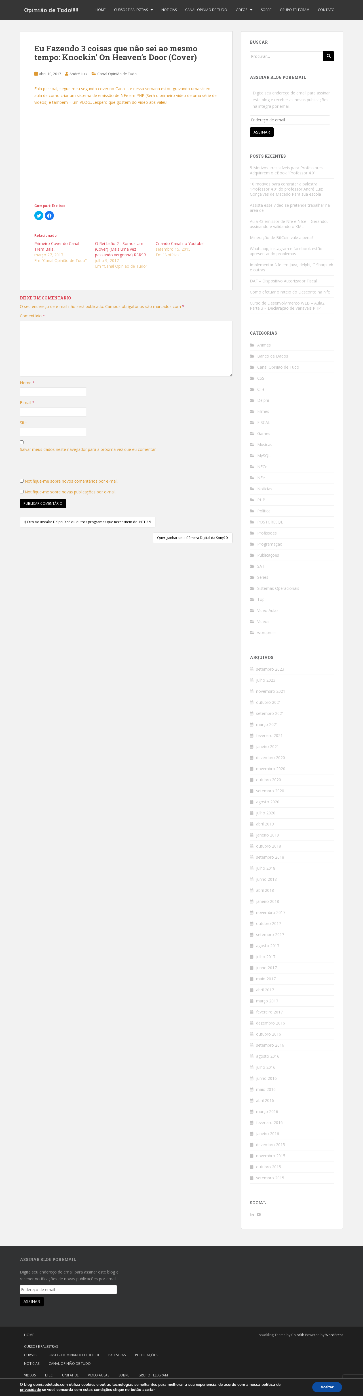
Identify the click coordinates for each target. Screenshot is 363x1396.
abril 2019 (265, 824)
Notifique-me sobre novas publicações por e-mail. (70, 492)
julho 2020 (265, 813)
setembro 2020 (270, 790)
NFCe (262, 466)
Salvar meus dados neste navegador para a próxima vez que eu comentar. (88, 449)
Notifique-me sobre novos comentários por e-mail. (71, 481)
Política (264, 511)
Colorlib (297, 1334)
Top (261, 599)
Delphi (263, 400)
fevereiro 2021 (269, 735)
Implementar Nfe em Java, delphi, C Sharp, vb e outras (291, 267)
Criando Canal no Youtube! (180, 243)
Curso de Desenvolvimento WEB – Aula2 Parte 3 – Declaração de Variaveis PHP (287, 305)
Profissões (267, 533)
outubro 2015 (268, 1166)
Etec (49, 1375)
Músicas (264, 444)
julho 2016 (265, 1067)
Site (23, 422)
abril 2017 (265, 989)
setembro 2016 (270, 1045)
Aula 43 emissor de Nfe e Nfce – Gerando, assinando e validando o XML (289, 224)
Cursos (30, 1355)
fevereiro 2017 (269, 1012)
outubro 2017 (268, 923)
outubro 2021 (268, 702)
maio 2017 (266, 978)
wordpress (267, 632)
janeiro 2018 (267, 901)
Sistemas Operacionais (278, 588)
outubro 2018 (268, 846)
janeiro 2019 (267, 835)
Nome (27, 382)
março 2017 (267, 1001)
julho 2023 (265, 680)
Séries (262, 577)
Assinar (262, 132)
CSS (260, 378)
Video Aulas (267, 610)
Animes (264, 345)
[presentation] (63, 467)
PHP (261, 499)
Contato (326, 9)
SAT (261, 566)
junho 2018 (266, 879)
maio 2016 (266, 1089)
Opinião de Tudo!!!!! (51, 10)
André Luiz (78, 73)
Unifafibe (70, 1375)
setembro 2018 (270, 857)
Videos (241, 9)
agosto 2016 (267, 1056)
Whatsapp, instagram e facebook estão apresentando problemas (286, 251)
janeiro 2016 (267, 1133)
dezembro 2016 (270, 1023)
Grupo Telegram (294, 9)
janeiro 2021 (267, 746)
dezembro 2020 (270, 757)
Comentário (32, 315)
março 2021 (267, 724)
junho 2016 (266, 1078)
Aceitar (327, 1387)
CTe (261, 389)
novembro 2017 (270, 912)
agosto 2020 (267, 801)
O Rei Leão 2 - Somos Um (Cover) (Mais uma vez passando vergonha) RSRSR (120, 249)
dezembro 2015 (270, 1144)
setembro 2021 (270, 713)
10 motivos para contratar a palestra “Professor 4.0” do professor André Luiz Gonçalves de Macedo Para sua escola (286, 189)
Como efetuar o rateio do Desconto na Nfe (290, 292)
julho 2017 (265, 956)
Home (100, 9)
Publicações (268, 555)
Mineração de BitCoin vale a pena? (281, 237)
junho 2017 (266, 967)
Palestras (117, 1355)
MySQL (264, 455)
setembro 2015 (270, 1177)
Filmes (263, 411)
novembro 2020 (270, 768)
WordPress (334, 1334)
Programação (269, 544)
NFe (261, 477)
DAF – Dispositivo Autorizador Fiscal (283, 281)
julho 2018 (265, 868)
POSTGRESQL (270, 522)
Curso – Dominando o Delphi (73, 1355)
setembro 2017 (270, 934)
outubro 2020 (268, 779)
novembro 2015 (270, 1155)
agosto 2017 (267, 945)
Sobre (266, 9)
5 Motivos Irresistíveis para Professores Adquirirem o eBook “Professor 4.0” (286, 170)
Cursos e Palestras (131, 9)
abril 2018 (265, 890)
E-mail (27, 402)
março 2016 (267, 1111)
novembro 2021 (270, 691)
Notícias (169, 9)
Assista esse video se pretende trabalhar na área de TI (290, 207)
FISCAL (263, 422)
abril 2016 (265, 1100)
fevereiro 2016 (269, 1122)
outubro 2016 (268, 1034)
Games (263, 433)
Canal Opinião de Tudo (206, 9)
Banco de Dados (272, 356)
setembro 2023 (270, 669)
